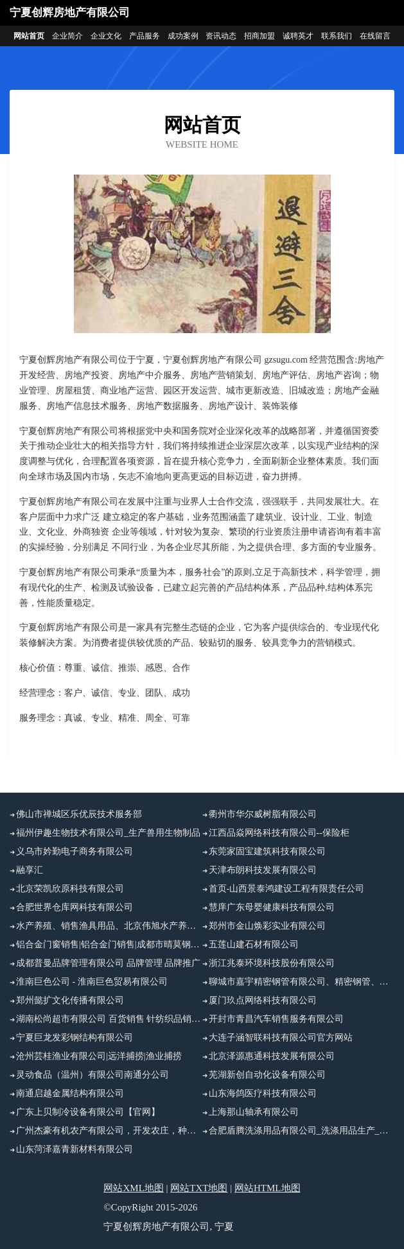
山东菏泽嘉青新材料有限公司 (74, 1149)
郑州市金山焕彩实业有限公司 (267, 926)
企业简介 (67, 35)
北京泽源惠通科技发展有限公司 (272, 1056)
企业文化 (106, 35)
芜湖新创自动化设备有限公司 (267, 1075)
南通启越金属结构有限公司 (70, 1093)
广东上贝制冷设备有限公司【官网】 (88, 1112)
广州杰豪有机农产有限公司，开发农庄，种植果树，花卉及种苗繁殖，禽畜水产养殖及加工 (109, 1130)
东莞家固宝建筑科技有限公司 (267, 851)
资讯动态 (221, 35)
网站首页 (28, 35)
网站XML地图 (133, 1188)
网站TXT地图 (198, 1188)
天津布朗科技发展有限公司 (263, 870)
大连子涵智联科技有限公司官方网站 (281, 1037)
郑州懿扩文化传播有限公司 (70, 1000)
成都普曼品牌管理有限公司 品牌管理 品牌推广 (108, 963)
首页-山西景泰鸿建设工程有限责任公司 (287, 888)
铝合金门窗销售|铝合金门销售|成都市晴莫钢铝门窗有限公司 (109, 944)
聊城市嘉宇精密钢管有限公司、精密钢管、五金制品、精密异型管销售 (302, 981)
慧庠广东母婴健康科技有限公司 (272, 907)
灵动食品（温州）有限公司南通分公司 (92, 1075)
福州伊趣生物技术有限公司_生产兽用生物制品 (108, 833)
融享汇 (29, 870)
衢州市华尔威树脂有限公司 (263, 814)
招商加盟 (259, 35)
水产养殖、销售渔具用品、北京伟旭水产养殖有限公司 (109, 926)
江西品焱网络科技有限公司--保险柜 (279, 833)
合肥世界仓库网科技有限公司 (74, 907)
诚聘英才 (298, 35)
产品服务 (144, 35)
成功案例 (183, 35)
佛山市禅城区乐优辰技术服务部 (79, 814)
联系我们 (336, 35)
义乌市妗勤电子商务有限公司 (74, 851)
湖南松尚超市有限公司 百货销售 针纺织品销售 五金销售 (109, 1019)
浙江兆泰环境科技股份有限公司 (272, 963)
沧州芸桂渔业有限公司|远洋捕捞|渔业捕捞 (99, 1056)
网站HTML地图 (267, 1188)
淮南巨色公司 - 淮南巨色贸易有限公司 (92, 981)
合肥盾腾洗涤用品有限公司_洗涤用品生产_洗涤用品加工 (302, 1130)
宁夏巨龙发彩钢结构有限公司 (74, 1037)
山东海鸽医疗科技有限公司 (263, 1093)
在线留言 (375, 35)
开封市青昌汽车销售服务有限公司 (276, 1019)
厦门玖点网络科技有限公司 (263, 1000)
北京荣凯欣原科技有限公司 (70, 888)
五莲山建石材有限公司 (254, 944)
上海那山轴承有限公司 (254, 1112)
